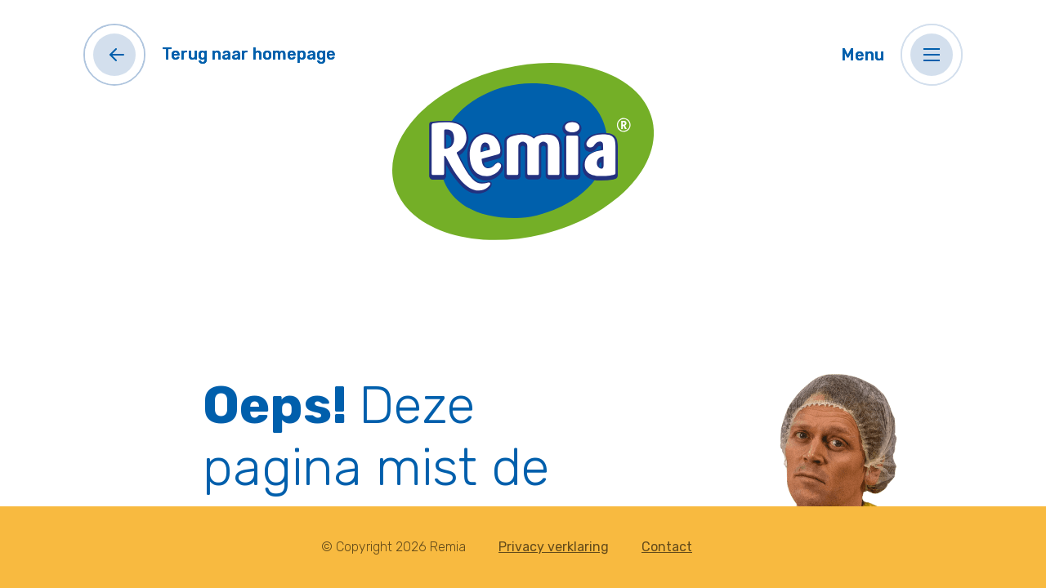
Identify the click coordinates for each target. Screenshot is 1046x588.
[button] (931, 54)
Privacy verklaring (553, 547)
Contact (666, 547)
